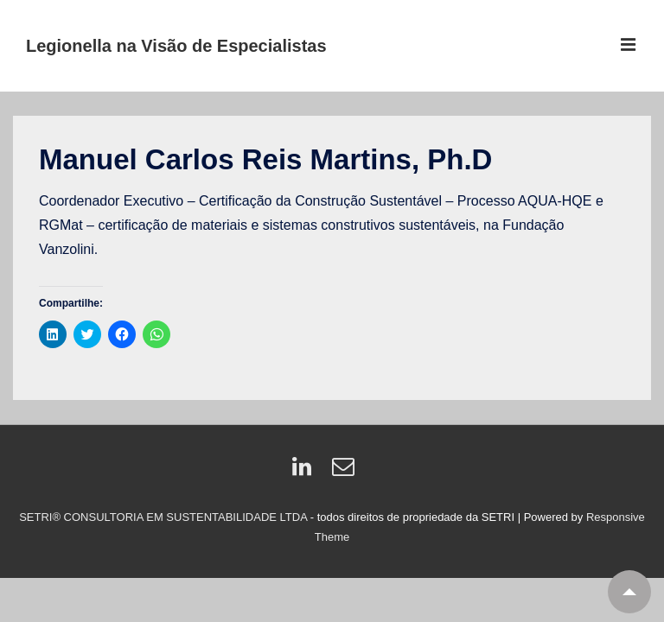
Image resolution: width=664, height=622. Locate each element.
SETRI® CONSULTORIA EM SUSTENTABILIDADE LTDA (164, 517)
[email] (345, 472)
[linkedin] (305, 472)
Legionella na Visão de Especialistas (176, 45)
